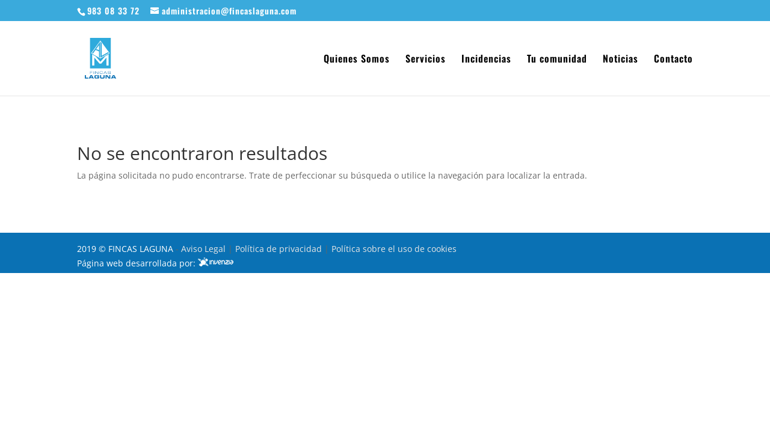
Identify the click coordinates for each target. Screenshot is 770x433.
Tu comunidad (557, 60)
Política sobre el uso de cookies (394, 248)
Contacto (673, 60)
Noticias (620, 60)
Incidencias (486, 60)
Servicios (425, 60)
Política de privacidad (279, 248)
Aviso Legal (204, 248)
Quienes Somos (357, 60)
